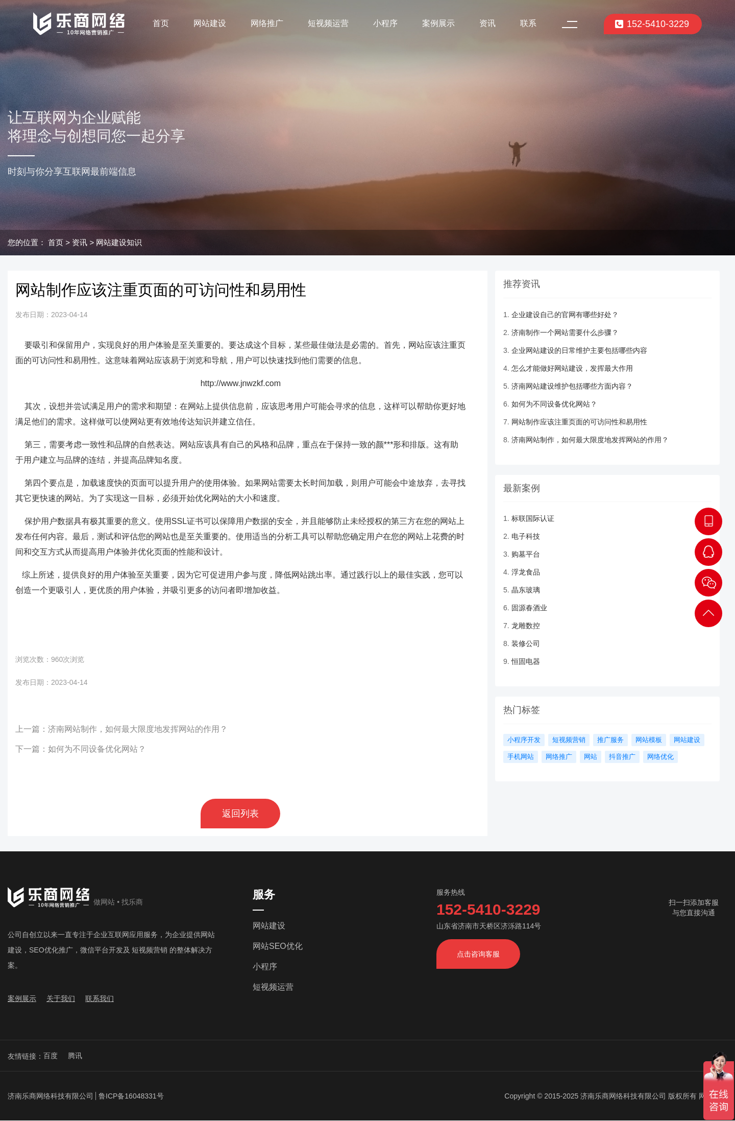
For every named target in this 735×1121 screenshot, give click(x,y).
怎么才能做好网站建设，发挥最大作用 (572, 368)
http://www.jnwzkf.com (241, 383)
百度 (50, 1056)
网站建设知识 (119, 242)
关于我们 (60, 998)
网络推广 (267, 23)
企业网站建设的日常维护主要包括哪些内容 (579, 350)
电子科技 (525, 536)
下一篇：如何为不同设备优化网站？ (80, 749)
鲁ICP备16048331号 (131, 1096)
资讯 (487, 23)
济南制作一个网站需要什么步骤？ (565, 332)
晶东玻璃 (525, 590)
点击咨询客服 (478, 954)
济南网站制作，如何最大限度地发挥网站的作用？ (590, 440)
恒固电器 (525, 661)
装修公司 (525, 643)
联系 (528, 23)
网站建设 (209, 23)
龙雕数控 (525, 626)
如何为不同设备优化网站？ (554, 404)
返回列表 (240, 813)
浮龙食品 (525, 572)
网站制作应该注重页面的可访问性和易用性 (579, 422)
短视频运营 (328, 23)
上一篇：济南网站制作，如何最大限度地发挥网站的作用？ (121, 729)
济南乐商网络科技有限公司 (50, 1096)
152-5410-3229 (651, 24)
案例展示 (438, 23)
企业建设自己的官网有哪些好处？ (565, 315)
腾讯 (75, 1056)
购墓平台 (525, 554)
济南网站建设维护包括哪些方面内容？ (572, 386)
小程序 (385, 23)
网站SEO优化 (278, 946)
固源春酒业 (529, 608)
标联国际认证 (532, 518)
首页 (161, 23)
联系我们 (99, 998)
